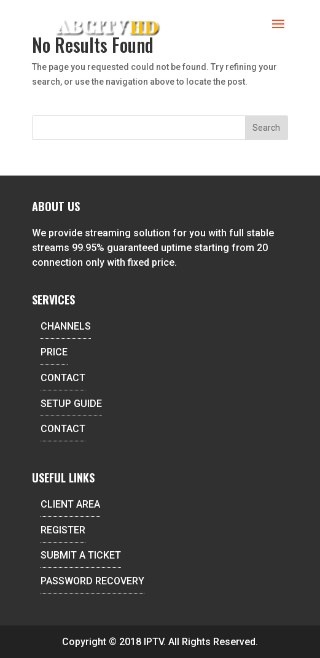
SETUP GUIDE (71, 403)
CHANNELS (66, 326)
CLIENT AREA (70, 504)
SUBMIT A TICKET (81, 555)
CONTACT (63, 378)
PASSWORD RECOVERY (92, 581)
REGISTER (63, 530)
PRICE (54, 352)
